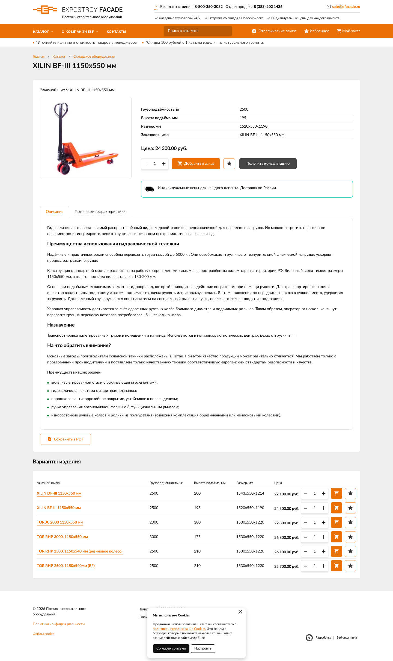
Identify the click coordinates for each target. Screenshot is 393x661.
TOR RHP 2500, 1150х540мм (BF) (67, 570)
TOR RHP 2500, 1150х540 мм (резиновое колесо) (81, 556)
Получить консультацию (268, 165)
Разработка (323, 642)
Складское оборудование (94, 56)
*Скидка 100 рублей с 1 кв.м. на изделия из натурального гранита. (204, 43)
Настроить (203, 648)
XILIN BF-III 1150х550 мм (60, 512)
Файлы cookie (44, 639)
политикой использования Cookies (179, 628)
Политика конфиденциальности (59, 629)
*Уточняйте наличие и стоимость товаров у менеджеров (86, 43)
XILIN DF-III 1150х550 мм (60, 498)
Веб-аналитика (347, 642)
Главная (38, 56)
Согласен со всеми (171, 648)
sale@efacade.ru (346, 7)
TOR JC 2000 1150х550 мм (61, 527)
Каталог (59, 56)
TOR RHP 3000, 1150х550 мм (63, 541)
